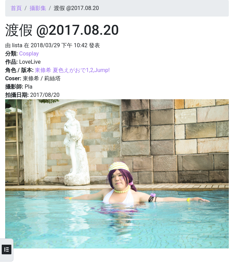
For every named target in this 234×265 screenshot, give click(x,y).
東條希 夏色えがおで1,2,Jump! (72, 70)
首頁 (16, 8)
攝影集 (38, 8)
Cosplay (29, 53)
